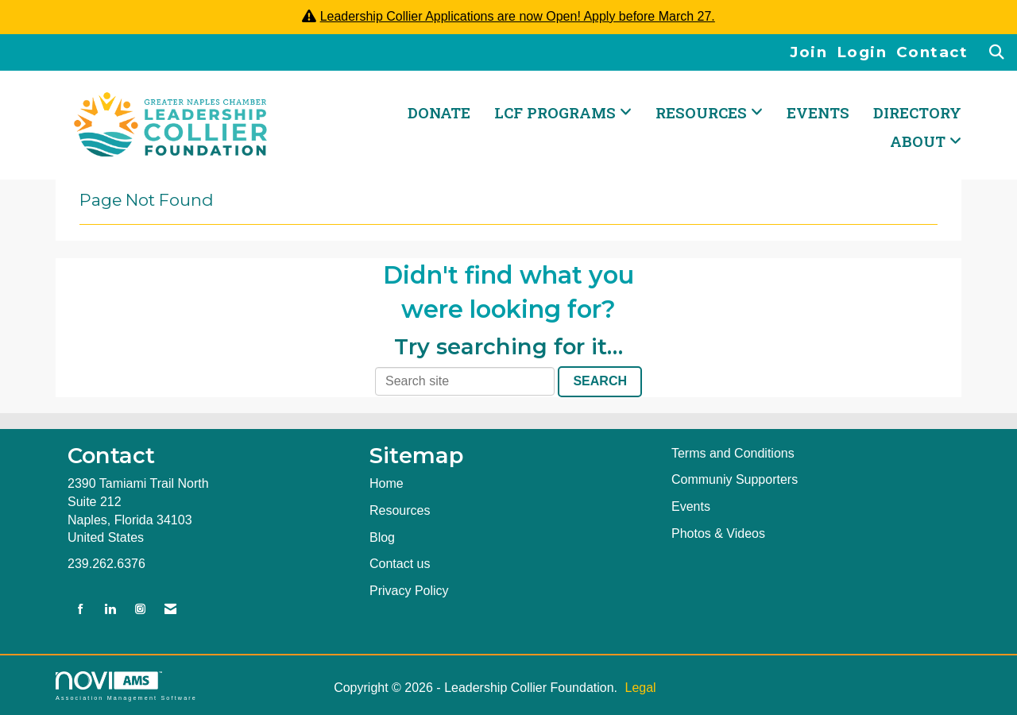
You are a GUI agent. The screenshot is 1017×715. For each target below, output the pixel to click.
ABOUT (919, 141)
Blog (382, 537)
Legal (640, 687)
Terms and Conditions (733, 453)
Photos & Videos (718, 533)
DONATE (439, 112)
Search (600, 381)
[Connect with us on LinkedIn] (110, 609)
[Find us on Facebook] (81, 609)
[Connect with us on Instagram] (140, 609)
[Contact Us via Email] (170, 609)
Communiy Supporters (734, 479)
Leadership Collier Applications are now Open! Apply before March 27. (517, 16)
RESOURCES (703, 112)
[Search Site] (997, 53)
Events (818, 112)
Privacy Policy (409, 590)
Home (386, 483)
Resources (399, 510)
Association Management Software (126, 686)
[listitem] (813, 53)
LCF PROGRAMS (557, 112)
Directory (917, 112)
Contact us (399, 563)
